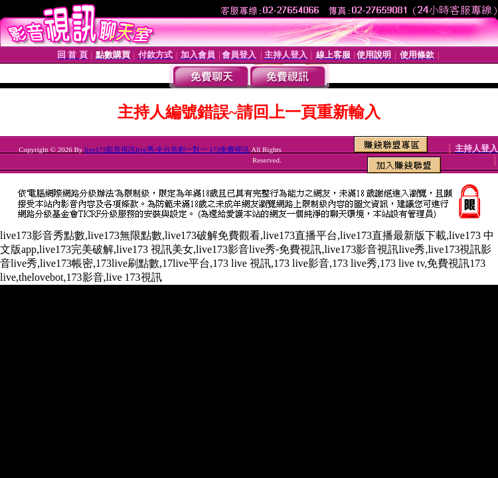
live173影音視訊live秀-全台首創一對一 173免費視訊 (166, 149)
